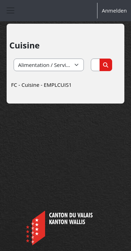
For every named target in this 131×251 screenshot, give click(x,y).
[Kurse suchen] (95, 65)
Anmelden (114, 10)
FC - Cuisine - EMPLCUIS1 (41, 84)
